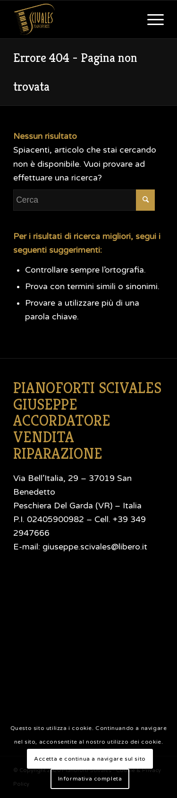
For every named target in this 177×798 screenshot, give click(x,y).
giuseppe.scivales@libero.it (94, 547)
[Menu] (151, 19)
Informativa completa (90, 778)
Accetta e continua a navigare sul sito (90, 758)
